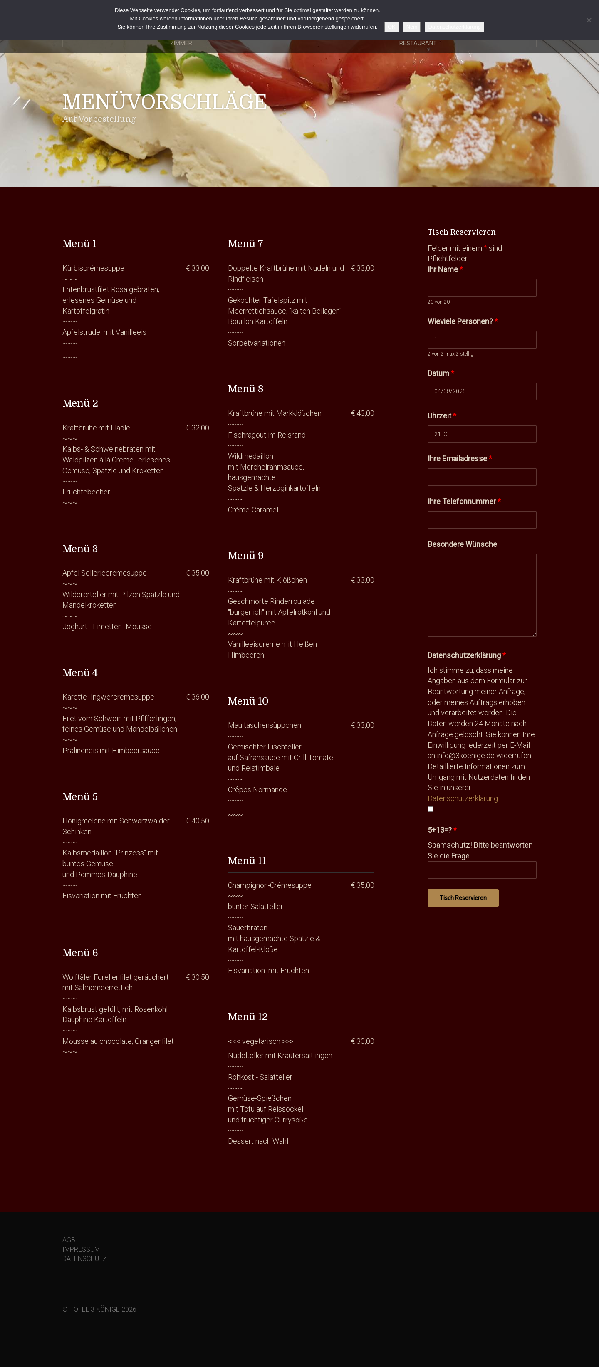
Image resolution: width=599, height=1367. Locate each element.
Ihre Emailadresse (460, 458)
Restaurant (418, 43)
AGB (68, 1240)
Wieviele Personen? (463, 321)
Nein (412, 27)
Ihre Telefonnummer (464, 501)
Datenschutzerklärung (467, 655)
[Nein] (588, 20)
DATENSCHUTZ (84, 1259)
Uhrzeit (442, 415)
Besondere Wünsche (462, 544)
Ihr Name (445, 269)
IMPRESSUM (81, 1249)
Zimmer (181, 43)
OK (392, 27)
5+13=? (442, 830)
